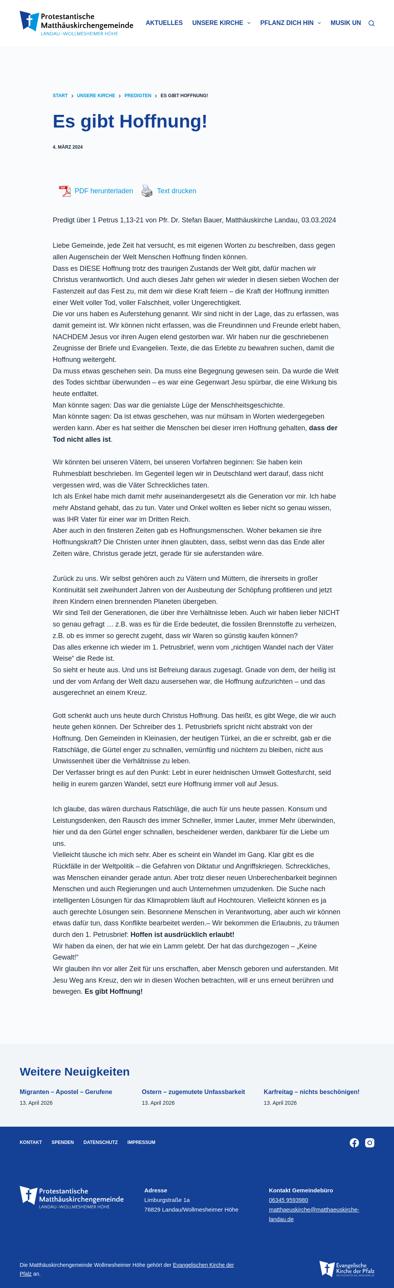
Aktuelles (164, 23)
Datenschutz (100, 1142)
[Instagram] (369, 1142)
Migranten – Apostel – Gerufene (66, 1092)
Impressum (141, 1142)
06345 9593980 (289, 1200)
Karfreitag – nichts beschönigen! (312, 1092)
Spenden (63, 1142)
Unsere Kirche (223, 23)
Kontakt (31, 1142)
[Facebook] (354, 1142)
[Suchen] (371, 23)
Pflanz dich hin (292, 23)
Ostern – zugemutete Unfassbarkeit (193, 1092)
